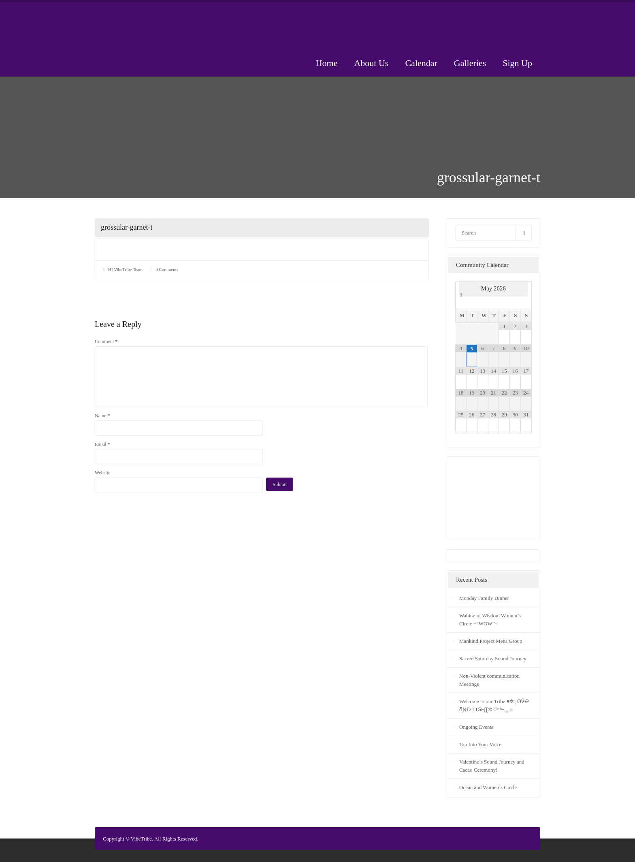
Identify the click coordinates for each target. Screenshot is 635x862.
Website (102, 473)
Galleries (470, 63)
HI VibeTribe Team (125, 269)
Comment (106, 341)
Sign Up (517, 63)
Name (102, 415)
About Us (371, 63)
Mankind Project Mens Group (490, 641)
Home (327, 63)
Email (102, 444)
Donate (508, 25)
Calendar (421, 63)
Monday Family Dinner (484, 598)
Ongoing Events (476, 727)
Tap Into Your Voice (480, 744)
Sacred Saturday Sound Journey (492, 658)
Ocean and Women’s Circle (488, 787)
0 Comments (167, 269)
